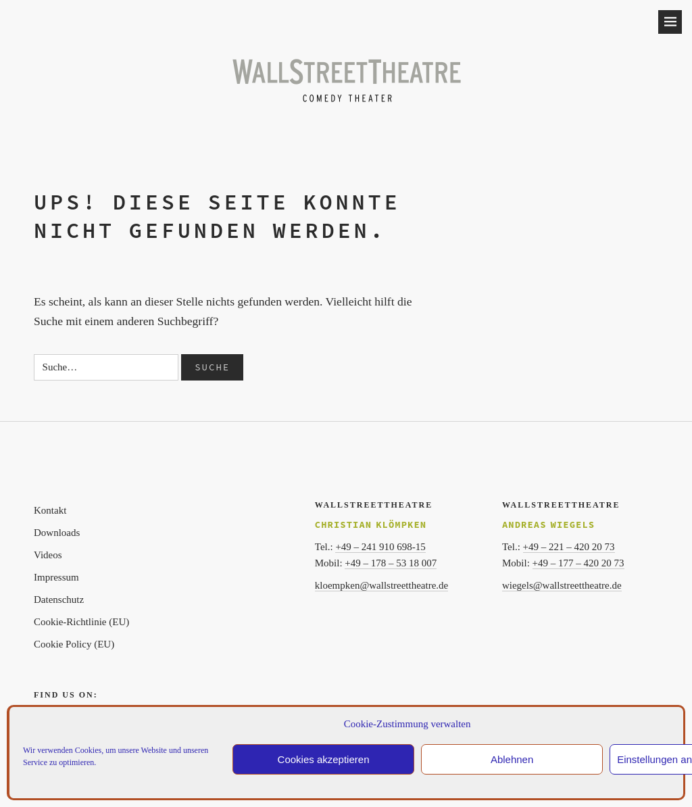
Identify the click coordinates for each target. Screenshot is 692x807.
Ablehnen (512, 759)
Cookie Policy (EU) (74, 644)
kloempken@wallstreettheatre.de (381, 585)
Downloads (57, 532)
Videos (48, 554)
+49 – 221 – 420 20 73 (569, 546)
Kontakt (50, 510)
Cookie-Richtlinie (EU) (81, 621)
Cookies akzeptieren (324, 759)
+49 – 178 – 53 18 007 (391, 563)
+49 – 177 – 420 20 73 (578, 563)
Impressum (56, 577)
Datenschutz (59, 599)
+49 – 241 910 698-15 (380, 546)
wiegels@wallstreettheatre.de (562, 585)
